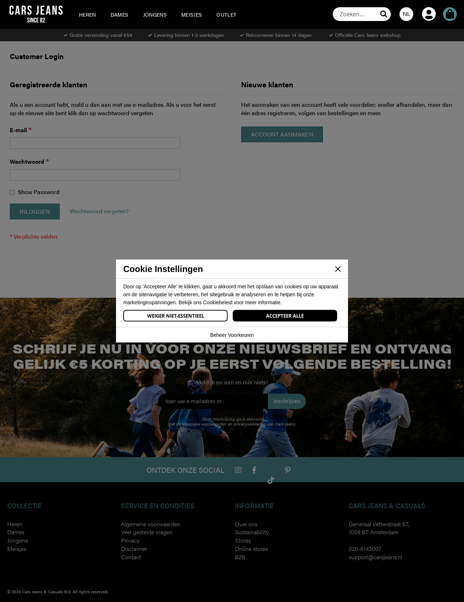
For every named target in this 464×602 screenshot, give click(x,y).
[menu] (174, 14)
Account (429, 4)
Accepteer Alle (285, 316)
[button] (406, 14)
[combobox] (362, 14)
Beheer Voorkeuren (232, 335)
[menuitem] (87, 14)
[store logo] (36, 14)
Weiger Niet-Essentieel (175, 316)
